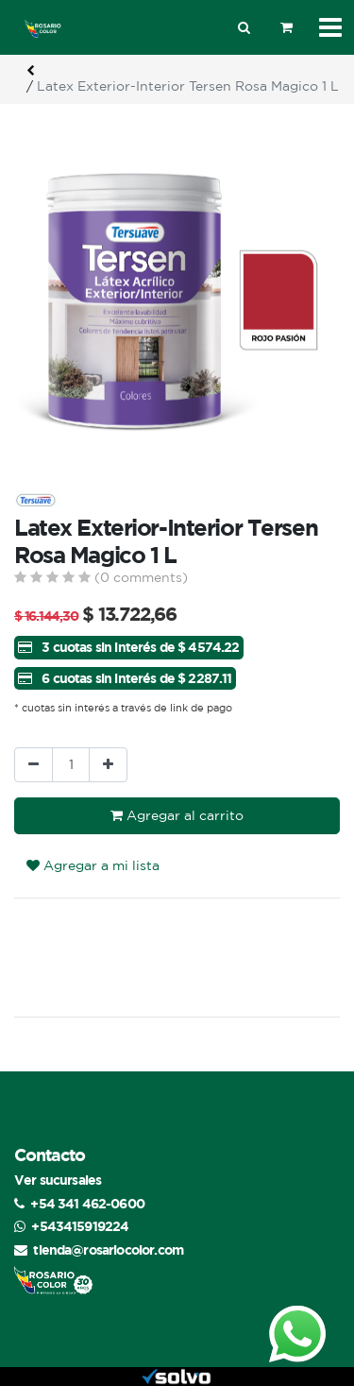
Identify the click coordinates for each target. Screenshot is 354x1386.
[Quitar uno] (33, 764)
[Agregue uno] (108, 764)
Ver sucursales (57, 1180)
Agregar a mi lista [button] (93, 865)
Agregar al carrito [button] (177, 815)
